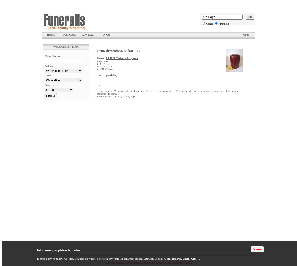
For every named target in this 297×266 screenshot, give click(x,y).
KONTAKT (88, 34)
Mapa (246, 34)
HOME (51, 34)
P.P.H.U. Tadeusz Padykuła (122, 58)
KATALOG (69, 34)
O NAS (106, 34)
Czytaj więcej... (192, 258)
